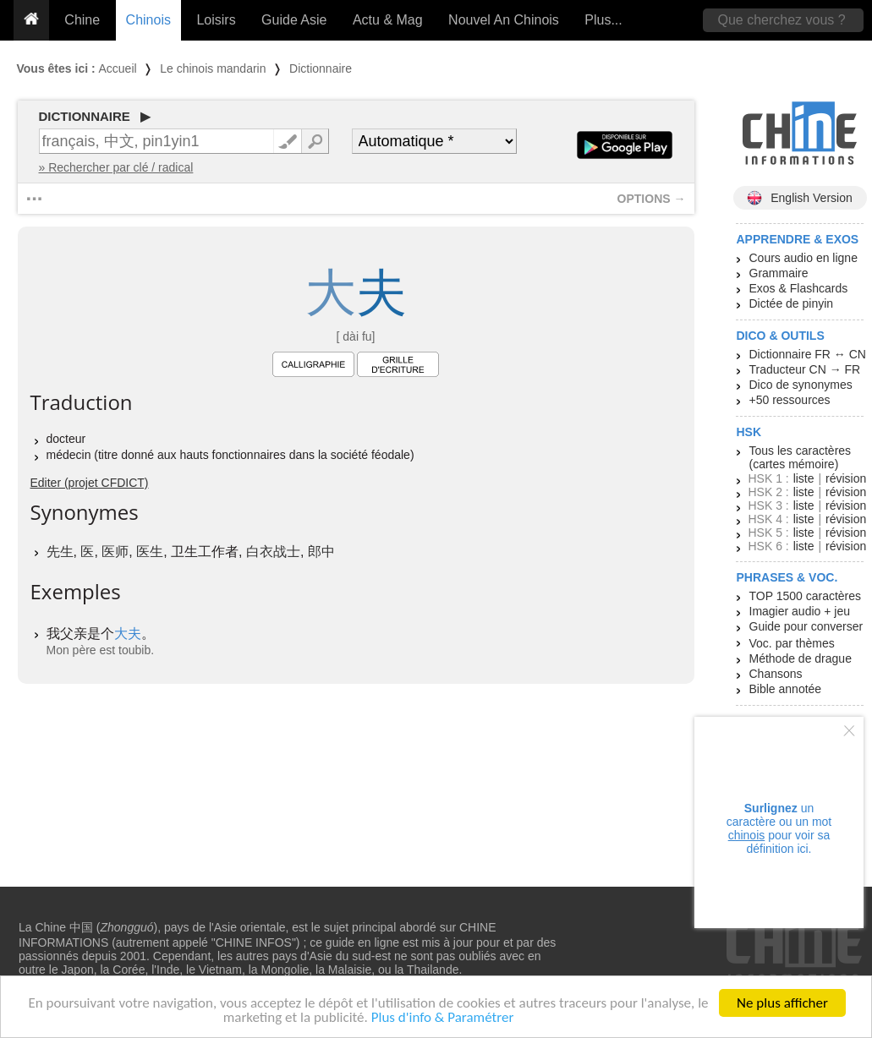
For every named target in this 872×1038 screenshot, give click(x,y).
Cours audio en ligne (803, 258)
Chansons (776, 673)
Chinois (148, 20)
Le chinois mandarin (213, 68)
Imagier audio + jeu (799, 611)
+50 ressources (790, 400)
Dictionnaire (320, 68)
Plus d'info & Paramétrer (442, 1018)
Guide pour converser (806, 626)
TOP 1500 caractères (805, 596)
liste (803, 478)
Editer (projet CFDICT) (89, 482)
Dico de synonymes (801, 384)
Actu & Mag (388, 20)
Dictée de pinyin (791, 303)
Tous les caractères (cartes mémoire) (800, 457)
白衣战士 (273, 551)
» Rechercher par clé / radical (116, 167)
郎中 (321, 551)
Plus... (603, 20)
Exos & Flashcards (798, 288)
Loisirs (215, 20)
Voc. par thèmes (792, 643)
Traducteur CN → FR (805, 369)
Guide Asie (293, 20)
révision (845, 478)
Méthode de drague (800, 658)
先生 (60, 551)
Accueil (118, 68)
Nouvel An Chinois (503, 20)
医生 (149, 551)
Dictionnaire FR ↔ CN (807, 354)
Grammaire (779, 273)
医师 (115, 551)
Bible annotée (785, 689)
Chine (82, 20)
